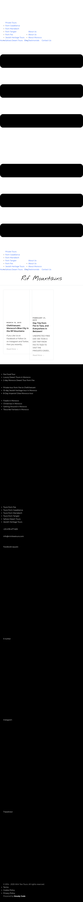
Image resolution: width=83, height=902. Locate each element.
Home (2, 40)
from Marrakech (12, 29)
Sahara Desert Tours (14, 40)
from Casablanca (12, 26)
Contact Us (46, 40)
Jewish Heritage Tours (14, 38)
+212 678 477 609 (10, 529)
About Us (32, 32)
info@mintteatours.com (13, 536)
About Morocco (35, 38)
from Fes (9, 35)
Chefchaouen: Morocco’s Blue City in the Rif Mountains (18, 328)
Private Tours (11, 23)
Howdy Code (19, 896)
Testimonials (33, 40)
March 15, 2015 (14, 322)
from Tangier (11, 32)
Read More (12, 349)
